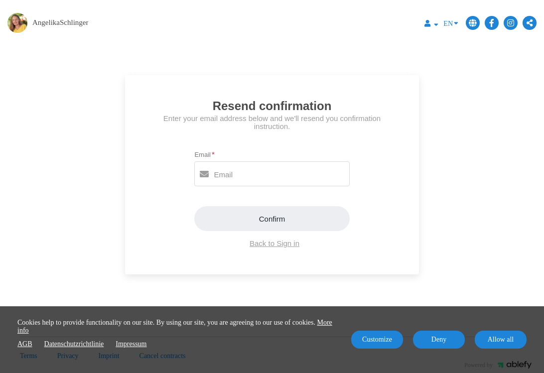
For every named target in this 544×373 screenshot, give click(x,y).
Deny (438, 339)
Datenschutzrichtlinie (74, 344)
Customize (377, 339)
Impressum (131, 344)
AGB (24, 344)
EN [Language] (450, 22)
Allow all (501, 339)
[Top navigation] (431, 25)
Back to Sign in (274, 243)
